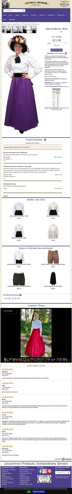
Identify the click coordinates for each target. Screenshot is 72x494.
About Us (4, 480)
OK (29, 492)
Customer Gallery (25, 478)
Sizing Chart (56, 45)
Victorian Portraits (25, 480)
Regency (25, 15)
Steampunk (61, 15)
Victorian (34, 15)
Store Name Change (8, 478)
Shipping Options (7, 473)
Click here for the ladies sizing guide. (60, 108)
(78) (61, 31)
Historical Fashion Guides (27, 469)
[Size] (56, 43)
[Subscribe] (68, 472)
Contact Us (5, 471)
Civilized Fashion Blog (26, 484)
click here (65, 86)
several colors (48, 74)
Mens (11, 15)
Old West (42, 15)
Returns (4, 475)
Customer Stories (24, 477)
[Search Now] (23, 10)
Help (5, 19)
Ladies (17, 15)
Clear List (7, 298)
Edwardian (51, 15)
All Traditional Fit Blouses (60, 82)
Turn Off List (15, 298)
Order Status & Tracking (8, 469)
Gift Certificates (6, 477)
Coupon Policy (24, 482)
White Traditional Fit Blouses (52, 84)
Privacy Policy (38, 492)
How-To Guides (24, 471)
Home (4, 15)
